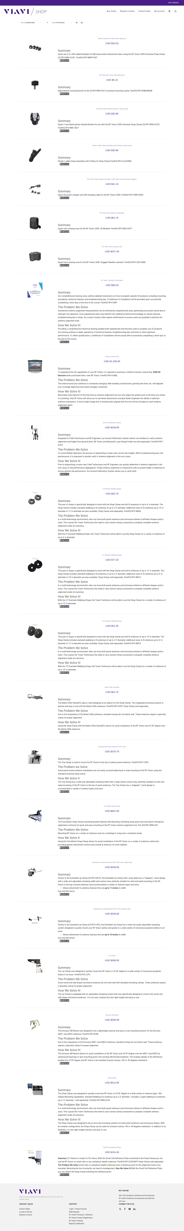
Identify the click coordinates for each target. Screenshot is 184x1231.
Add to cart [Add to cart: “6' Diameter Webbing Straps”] (65, 540)
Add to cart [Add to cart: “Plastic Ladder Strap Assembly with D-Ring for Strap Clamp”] (65, 164)
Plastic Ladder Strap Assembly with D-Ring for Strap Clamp (112, 145)
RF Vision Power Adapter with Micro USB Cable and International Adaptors (112, 179)
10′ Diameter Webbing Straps (112, 621)
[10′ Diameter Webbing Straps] (35, 630)
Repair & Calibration (76, 1224)
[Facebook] (125, 1209)
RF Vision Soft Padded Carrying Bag (112, 213)
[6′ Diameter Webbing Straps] (35, 498)
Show (58, 23)
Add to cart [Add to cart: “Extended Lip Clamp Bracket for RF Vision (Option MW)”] (65, 941)
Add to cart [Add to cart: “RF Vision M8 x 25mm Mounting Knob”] (65, 94)
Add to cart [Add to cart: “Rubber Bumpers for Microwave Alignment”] (65, 60)
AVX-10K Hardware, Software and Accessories (136, 1195)
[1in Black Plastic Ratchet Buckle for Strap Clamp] (35, 118)
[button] (176, 11)
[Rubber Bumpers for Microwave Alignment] (35, 48)
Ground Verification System (112, 423)
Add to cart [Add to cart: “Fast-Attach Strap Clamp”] (65, 848)
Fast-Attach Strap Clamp (112, 806)
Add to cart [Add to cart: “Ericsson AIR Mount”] (65, 1063)
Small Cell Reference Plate (112, 1147)
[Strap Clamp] (35, 1087)
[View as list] (81, 22)
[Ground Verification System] (35, 432)
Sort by (28, 23)
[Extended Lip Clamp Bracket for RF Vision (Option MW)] (35, 918)
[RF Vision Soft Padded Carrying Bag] (35, 222)
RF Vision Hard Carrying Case (112, 247)
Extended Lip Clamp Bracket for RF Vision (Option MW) (112, 909)
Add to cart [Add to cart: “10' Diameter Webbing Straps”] (65, 673)
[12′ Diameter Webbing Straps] (35, 564)
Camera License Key (112, 356)
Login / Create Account (78, 1209)
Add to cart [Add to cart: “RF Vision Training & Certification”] (65, 342)
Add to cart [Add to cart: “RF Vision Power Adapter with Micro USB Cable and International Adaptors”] (65, 198)
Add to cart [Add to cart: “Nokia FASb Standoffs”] (65, 732)
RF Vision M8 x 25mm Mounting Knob (112, 75)
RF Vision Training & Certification (112, 280)
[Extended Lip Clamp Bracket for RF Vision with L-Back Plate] (35, 872)
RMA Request (74, 1212)
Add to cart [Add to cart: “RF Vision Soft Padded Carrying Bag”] (65, 231)
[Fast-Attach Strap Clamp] (35, 815)
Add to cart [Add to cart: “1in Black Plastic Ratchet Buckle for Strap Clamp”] (65, 131)
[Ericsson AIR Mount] (35, 1024)
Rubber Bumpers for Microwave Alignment (112, 38)
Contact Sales (24, 1209)
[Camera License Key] (35, 366)
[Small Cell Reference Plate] (35, 1157)
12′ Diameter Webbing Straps (112, 555)
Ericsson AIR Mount (112, 1015)
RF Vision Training (76, 1221)
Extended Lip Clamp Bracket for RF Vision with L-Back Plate (112, 862)
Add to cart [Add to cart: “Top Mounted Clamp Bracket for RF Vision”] (65, 792)
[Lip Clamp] (35, 965)
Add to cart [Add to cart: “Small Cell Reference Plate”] (65, 1175)
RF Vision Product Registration (81, 1218)
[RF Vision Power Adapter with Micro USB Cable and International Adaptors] (35, 189)
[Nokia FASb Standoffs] (35, 697)
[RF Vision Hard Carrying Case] (35, 256)
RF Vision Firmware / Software (80, 1215)
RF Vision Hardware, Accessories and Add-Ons (136, 1198)
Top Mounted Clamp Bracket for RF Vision (112, 747)
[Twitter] (120, 1209)
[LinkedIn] (134, 1209)
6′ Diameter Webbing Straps (112, 489)
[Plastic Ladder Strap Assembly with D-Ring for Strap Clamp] (35, 155)
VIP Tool (122, 1201)
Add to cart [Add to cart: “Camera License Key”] (65, 408)
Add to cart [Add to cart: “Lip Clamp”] (65, 1000)
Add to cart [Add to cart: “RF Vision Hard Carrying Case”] (65, 265)
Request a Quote (25, 1215)
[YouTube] (129, 1209)
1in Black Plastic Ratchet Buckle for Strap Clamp (112, 109)
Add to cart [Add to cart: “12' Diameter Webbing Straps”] (65, 606)
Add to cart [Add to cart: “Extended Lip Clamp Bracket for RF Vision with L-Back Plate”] (65, 894)
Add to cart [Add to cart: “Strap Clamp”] (65, 1133)
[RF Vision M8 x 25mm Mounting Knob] (35, 84)
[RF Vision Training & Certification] (35, 290)
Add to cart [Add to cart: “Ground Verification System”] (65, 474)
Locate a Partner (25, 1212)
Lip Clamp (112, 955)
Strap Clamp (112, 1078)
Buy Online (111, 11)
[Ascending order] (47, 22)
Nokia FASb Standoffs (112, 687)
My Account (159, 11)
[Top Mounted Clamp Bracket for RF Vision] (35, 756)
